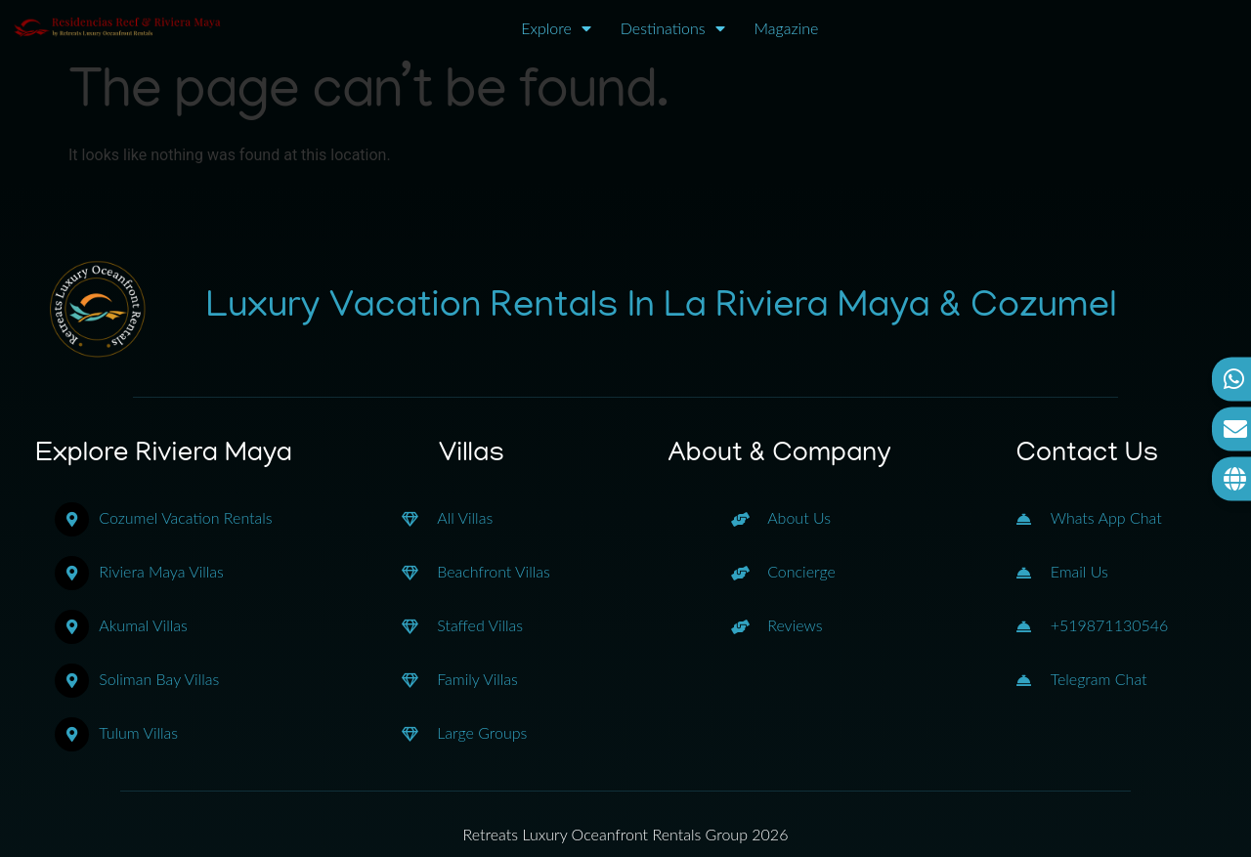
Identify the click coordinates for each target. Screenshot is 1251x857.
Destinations (673, 28)
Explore (556, 28)
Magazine (787, 28)
